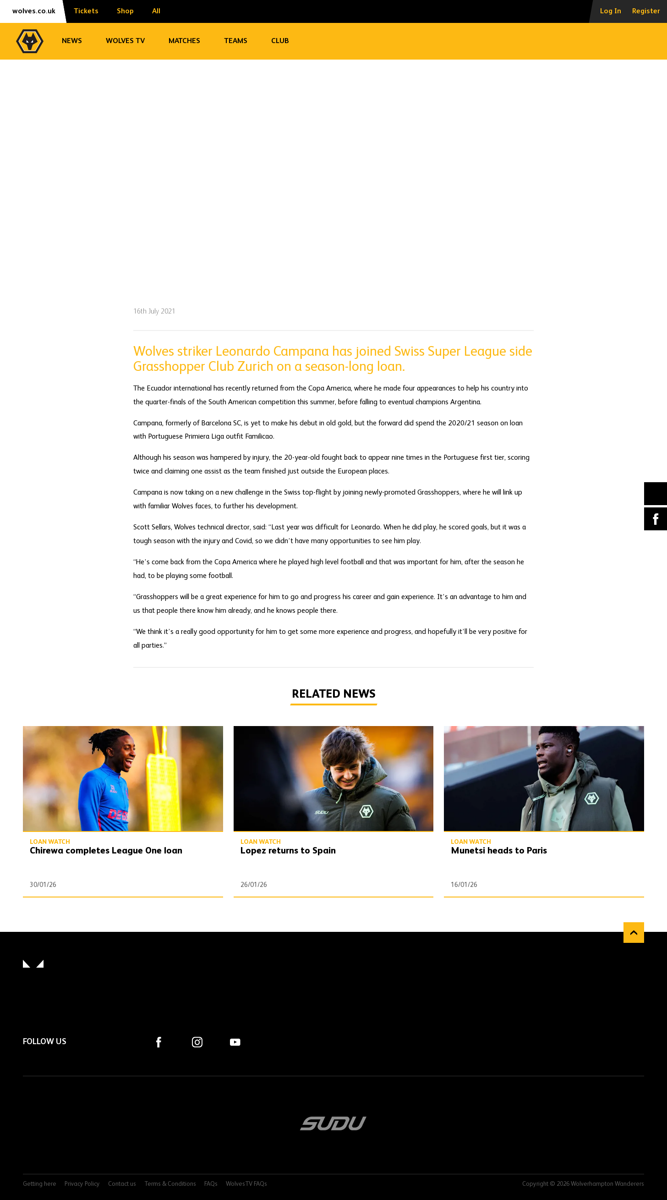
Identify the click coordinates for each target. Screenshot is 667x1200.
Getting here (39, 1184)
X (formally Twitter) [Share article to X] (656, 494)
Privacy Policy (82, 1184)
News (72, 41)
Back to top (633, 932)
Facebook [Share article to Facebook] (655, 518)
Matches (184, 41)
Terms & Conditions (170, 1184)
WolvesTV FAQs (246, 1184)
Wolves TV (125, 41)
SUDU (333, 1123)
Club (280, 41)
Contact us (122, 1184)
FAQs (211, 1184)
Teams (235, 41)
